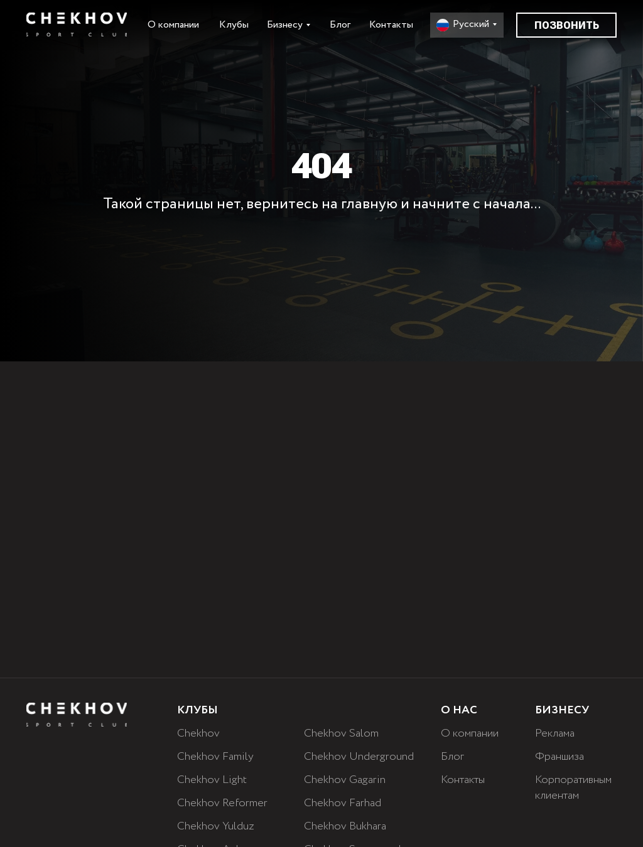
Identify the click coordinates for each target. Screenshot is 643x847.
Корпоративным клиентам (573, 788)
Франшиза (559, 756)
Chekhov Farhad (342, 803)
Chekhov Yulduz (215, 826)
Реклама (555, 733)
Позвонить (566, 25)
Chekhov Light (212, 780)
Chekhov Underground (359, 756)
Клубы (234, 25)
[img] (76, 24)
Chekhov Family (215, 756)
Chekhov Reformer (222, 803)
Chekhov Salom (341, 733)
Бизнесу (285, 25)
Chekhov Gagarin (345, 780)
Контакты (391, 25)
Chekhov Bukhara (345, 826)
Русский (471, 24)
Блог (340, 25)
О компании (173, 25)
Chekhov (198, 733)
